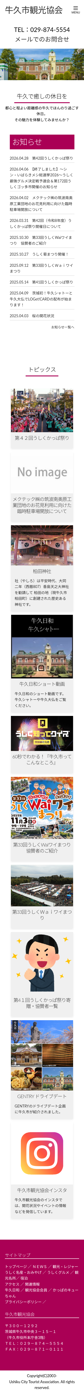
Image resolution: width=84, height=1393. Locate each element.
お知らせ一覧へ (62, 327)
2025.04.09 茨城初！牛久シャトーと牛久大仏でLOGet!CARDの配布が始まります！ (41, 299)
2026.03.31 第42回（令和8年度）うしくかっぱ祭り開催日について (41, 223)
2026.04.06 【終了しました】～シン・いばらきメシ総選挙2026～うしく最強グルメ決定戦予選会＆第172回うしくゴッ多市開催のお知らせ (42, 178)
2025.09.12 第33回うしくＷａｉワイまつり (41, 268)
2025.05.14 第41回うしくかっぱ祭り (41, 282)
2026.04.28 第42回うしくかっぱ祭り (41, 158)
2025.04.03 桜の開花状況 (32, 316)
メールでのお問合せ (42, 39)
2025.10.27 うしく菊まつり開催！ (39, 254)
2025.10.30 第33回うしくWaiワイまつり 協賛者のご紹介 (41, 240)
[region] (42, 64)
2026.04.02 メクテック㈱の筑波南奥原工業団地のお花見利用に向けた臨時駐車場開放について (41, 204)
